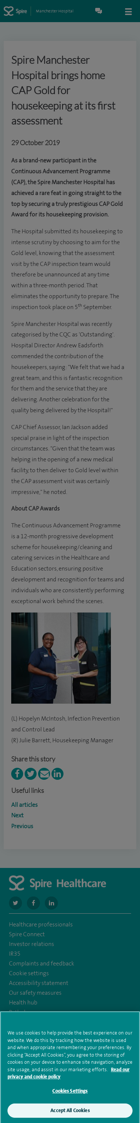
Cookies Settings (69, 1094)
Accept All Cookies (69, 1114)
